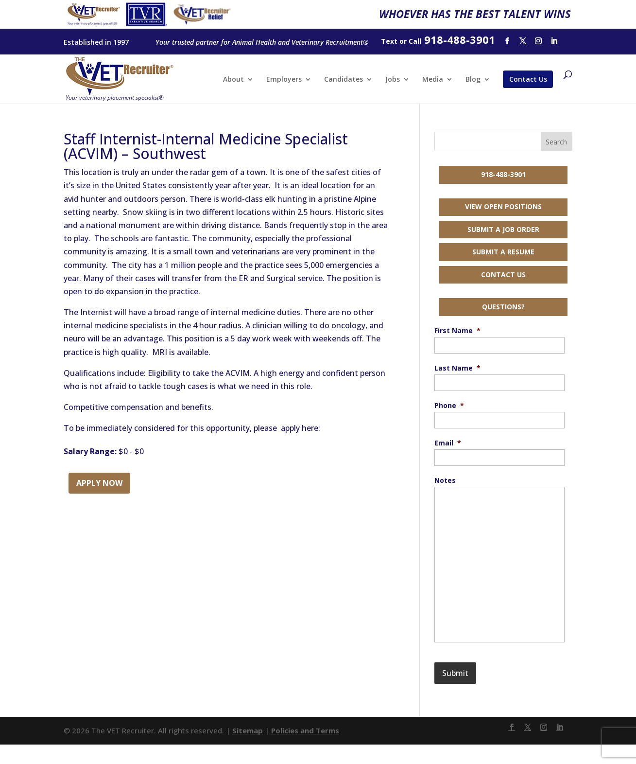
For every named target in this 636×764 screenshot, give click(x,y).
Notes (445, 480)
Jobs (392, 80)
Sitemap (247, 730)
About (233, 80)
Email (447, 443)
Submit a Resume (503, 251)
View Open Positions (503, 206)
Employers (284, 80)
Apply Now (99, 483)
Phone (449, 405)
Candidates (343, 80)
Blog (473, 80)
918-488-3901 (503, 174)
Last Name (457, 368)
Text (389, 41)
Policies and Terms (305, 730)
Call (415, 41)
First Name (457, 330)
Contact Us (528, 79)
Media (432, 80)
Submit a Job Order (503, 229)
